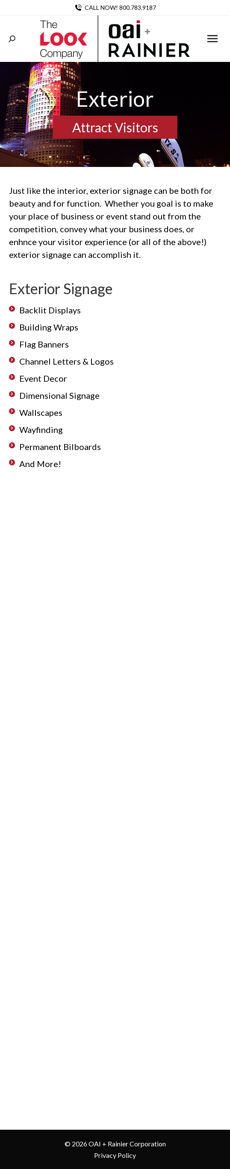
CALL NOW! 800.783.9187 (115, 7)
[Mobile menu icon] (212, 38)
